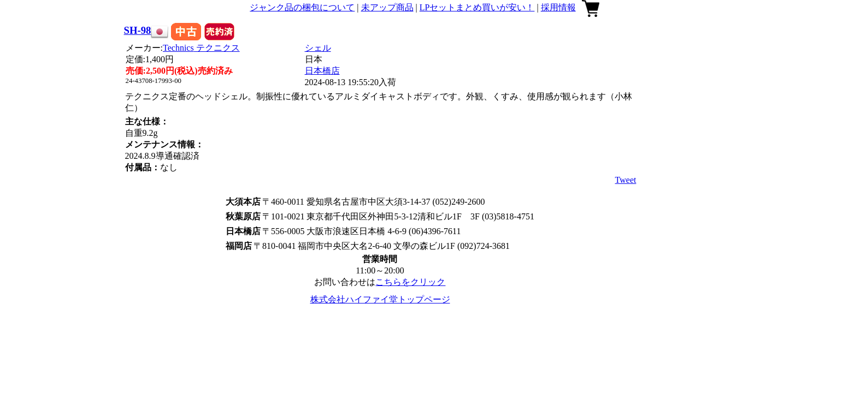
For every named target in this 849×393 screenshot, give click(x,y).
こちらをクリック (410, 282)
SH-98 (137, 30)
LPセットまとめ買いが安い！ (477, 7)
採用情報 (558, 7)
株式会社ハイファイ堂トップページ (380, 299)
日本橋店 (322, 70)
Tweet (625, 179)
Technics (201, 47)
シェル (318, 47)
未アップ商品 (387, 7)
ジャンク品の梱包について (302, 7)
